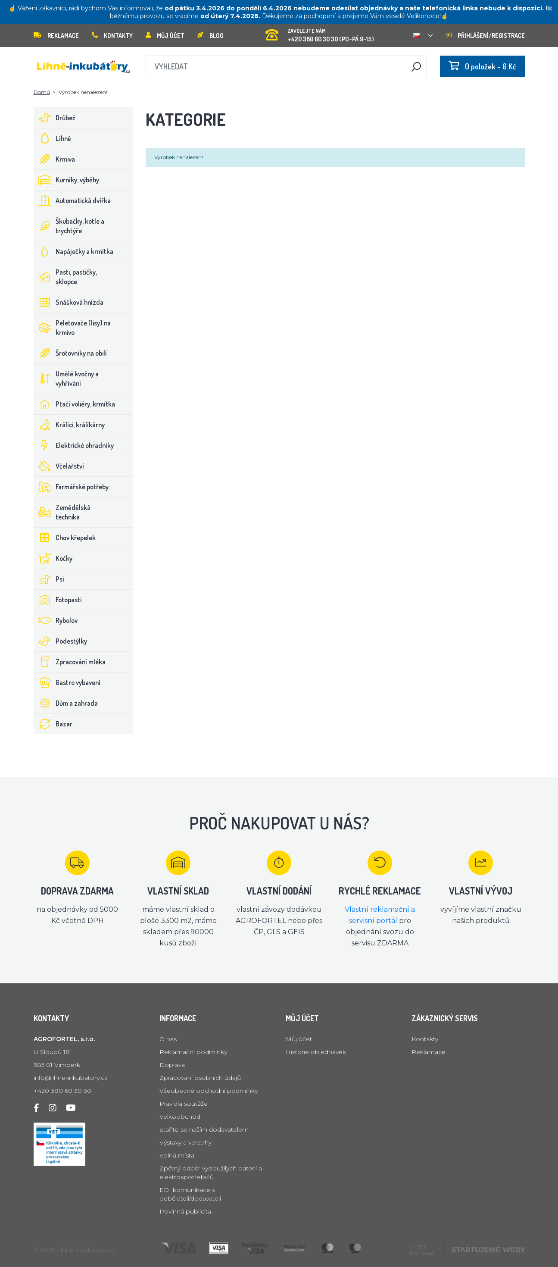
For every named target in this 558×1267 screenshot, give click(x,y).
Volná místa (176, 1155)
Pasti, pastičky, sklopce (65, 277)
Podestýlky (60, 641)
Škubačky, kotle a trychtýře (69, 226)
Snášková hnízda (68, 302)
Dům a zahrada (66, 703)
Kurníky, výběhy (66, 180)
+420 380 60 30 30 (62, 1091)
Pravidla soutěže (183, 1103)
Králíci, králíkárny (69, 424)
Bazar (53, 724)
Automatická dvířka (72, 200)
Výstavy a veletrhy (185, 1142)
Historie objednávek (316, 1052)
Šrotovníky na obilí (70, 353)
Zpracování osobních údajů (200, 1078)
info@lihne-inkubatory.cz (70, 1078)
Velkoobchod (179, 1116)
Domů (42, 92)
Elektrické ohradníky (74, 445)
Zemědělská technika (62, 512)
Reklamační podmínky (193, 1052)
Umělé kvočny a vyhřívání (66, 378)
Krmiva (54, 159)
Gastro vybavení (67, 682)
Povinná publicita (185, 1211)
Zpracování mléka (70, 661)
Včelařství (59, 466)
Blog (210, 35)
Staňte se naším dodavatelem (204, 1129)
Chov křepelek (65, 537)
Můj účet (165, 35)
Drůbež (54, 117)
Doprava (172, 1065)
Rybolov (56, 620)
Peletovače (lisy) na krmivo (72, 328)
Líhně (52, 138)
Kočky (53, 558)
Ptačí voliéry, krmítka (74, 404)
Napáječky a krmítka (73, 251)
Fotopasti (57, 599)
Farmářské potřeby (71, 486)
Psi (49, 579)
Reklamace (56, 35)
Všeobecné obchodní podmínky (208, 1091)
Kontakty (112, 35)
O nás (168, 1039)
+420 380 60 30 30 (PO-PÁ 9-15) (319, 33)
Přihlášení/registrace (485, 35)
